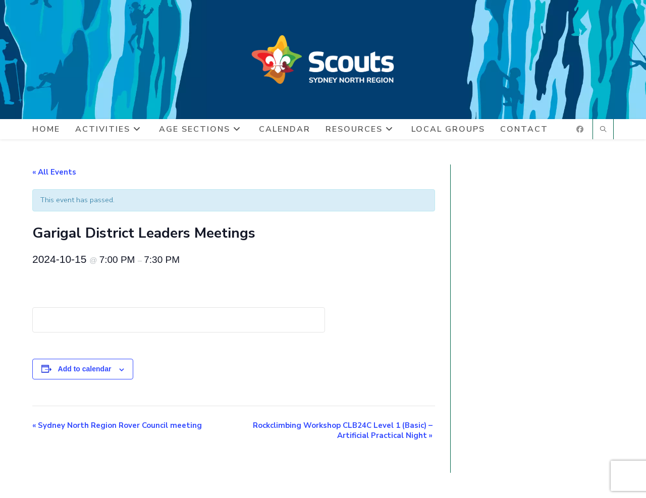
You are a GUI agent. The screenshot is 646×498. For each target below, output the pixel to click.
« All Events (54, 172)
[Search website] (603, 130)
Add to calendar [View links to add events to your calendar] (85, 369)
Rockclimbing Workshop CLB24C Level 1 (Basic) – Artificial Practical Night (343, 430)
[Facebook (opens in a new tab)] (579, 129)
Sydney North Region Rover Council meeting (117, 425)
